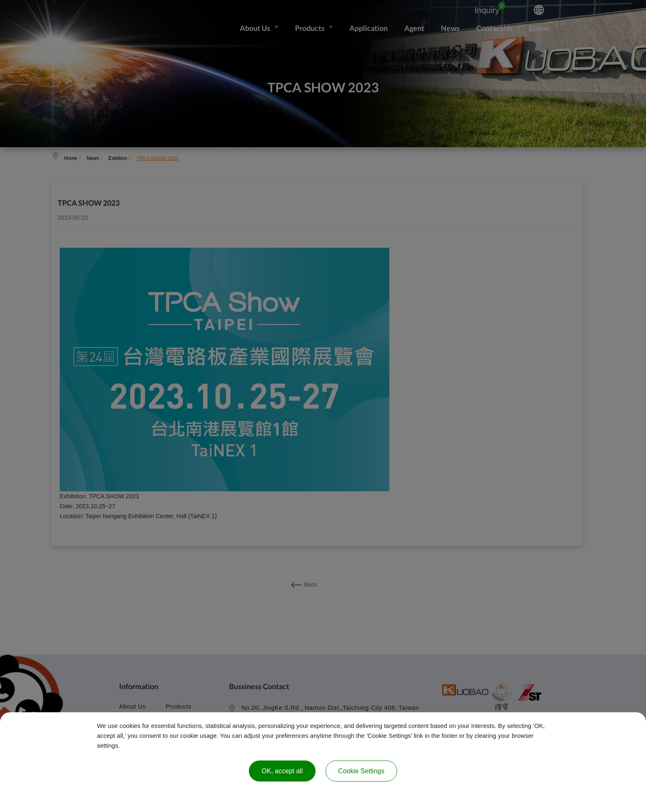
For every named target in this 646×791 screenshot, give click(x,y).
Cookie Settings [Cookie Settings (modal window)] (361, 771)
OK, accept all (282, 771)
